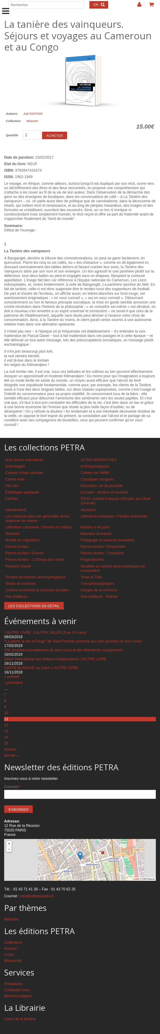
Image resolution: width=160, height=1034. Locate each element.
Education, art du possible (102, 486)
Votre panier (149, 6)
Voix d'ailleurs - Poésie (99, 596)
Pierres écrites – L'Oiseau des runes (34, 559)
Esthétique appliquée (22, 492)
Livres (9, 954)
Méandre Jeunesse (96, 534)
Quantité (12, 135)
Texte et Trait (91, 577)
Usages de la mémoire (99, 590)
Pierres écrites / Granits (24, 553)
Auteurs (10, 948)
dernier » (11, 755)
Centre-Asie (15, 479)
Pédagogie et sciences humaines (107, 540)
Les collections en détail (34, 606)
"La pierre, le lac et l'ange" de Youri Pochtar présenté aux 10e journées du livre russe (73, 641)
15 (6, 743)
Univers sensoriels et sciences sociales (37, 590)
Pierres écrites (17, 546)
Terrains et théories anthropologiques (35, 577)
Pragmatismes (92, 559)
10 (6, 713)
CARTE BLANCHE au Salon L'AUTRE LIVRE (41, 668)
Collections (13, 942)
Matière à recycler (95, 527)
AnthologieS (15, 466)
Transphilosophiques (97, 583)
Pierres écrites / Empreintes (103, 546)
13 (6, 731)
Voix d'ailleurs (16, 596)
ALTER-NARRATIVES (98, 460)
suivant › (11, 749)
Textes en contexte (20, 583)
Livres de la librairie (20, 1019)
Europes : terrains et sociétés (104, 492)
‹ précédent (13, 683)
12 (6, 725)
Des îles (12, 486)
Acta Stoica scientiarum (24, 460)
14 (6, 737)
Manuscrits (13, 961)
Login (137, 6)
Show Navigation (5, 7)
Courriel (12, 787)
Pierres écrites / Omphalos (102, 553)
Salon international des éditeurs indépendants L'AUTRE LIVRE (55, 659)
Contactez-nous (17, 990)
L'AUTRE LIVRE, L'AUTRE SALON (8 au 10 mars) (45, 632)
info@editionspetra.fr (37, 896)
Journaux (88, 510)
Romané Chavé (18, 566)
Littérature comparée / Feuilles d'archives (114, 516)
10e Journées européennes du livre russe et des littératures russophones (63, 650)
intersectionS (15, 510)
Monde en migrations (22, 540)
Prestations (13, 984)
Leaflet (136, 879)
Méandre (32, 121)
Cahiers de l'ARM (95, 473)
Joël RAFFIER (32, 113)
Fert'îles (11, 499)
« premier (12, 676)
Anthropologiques (95, 466)
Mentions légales (18, 996)
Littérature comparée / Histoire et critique (38, 527)
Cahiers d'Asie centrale (24, 473)
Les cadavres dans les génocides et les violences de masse (37, 518)
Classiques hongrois (97, 479)
